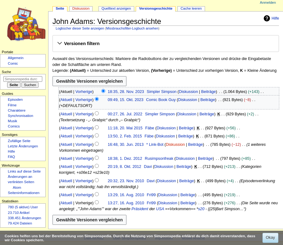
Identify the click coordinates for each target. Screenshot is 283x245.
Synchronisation (20, 116)
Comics (14, 126)
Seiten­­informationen (23, 193)
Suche (6, 72)
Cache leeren (191, 8)
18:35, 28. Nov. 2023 (126, 92)
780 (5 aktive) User (23, 207)
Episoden (15, 99)
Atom (17, 187)
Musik (12, 121)
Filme (12, 105)
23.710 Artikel (18, 213)
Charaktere (16, 110)
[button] (166, 44)
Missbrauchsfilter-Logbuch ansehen (132, 28)
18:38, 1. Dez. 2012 (125, 158)
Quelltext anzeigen (116, 8)
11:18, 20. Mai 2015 (125, 128)
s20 (201, 209)
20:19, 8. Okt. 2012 (124, 166)
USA (160, 209)
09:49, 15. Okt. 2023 (126, 100)
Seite (60, 8)
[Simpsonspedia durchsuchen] (22, 79)
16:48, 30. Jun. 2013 (126, 144)
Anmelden (268, 2)
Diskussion (188, 92)
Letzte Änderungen (23, 146)
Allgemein (15, 58)
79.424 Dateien (20, 223)
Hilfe (270, 18)
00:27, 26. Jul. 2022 (125, 114)
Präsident (139, 209)
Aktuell (66, 100)
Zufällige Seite (19, 141)
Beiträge (208, 92)
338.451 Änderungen (24, 218)
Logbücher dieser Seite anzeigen (80, 28)
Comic (13, 63)
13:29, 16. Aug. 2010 (126, 195)
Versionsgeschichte (156, 8)
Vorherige (83, 92)
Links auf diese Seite (24, 171)
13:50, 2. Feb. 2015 (125, 136)
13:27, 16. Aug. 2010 (126, 203)
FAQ (11, 157)
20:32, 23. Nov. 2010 (126, 181)
